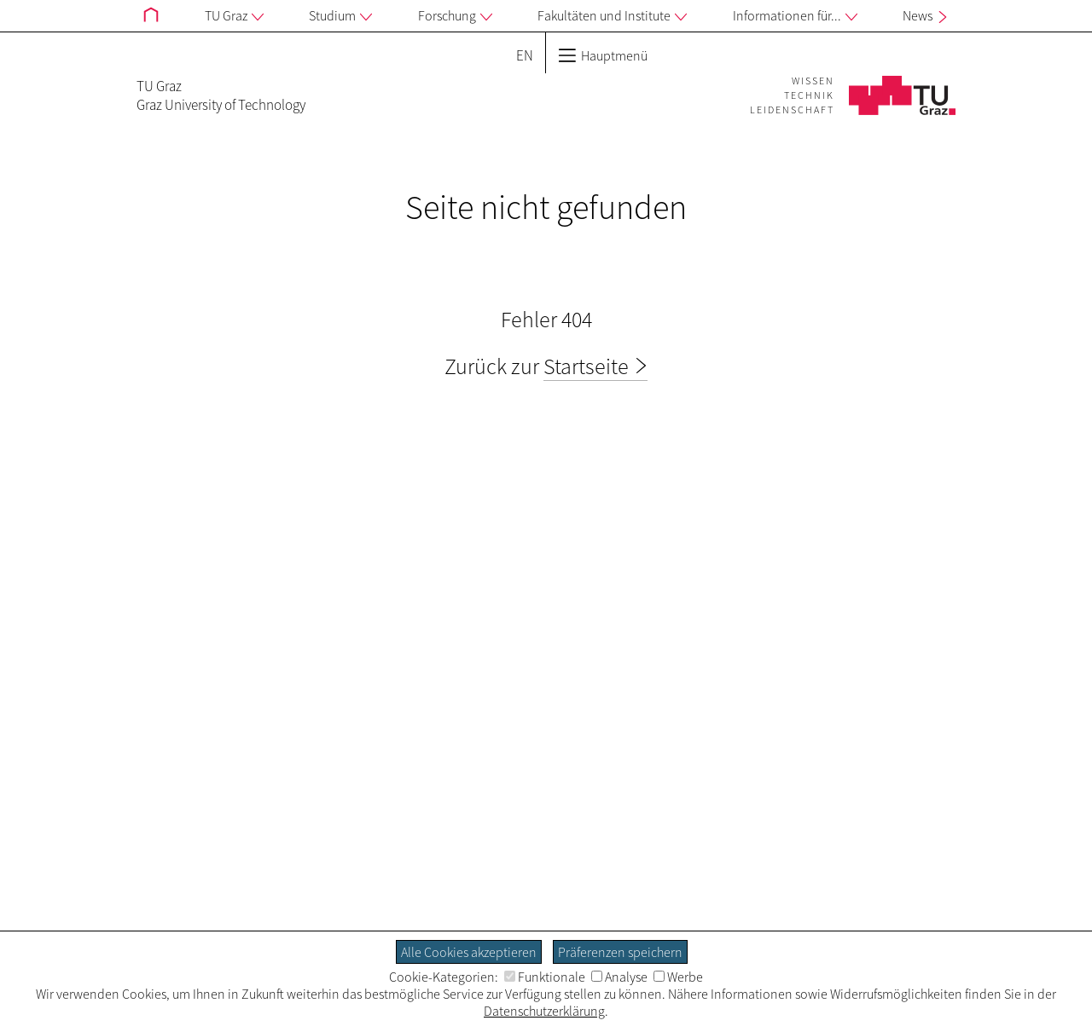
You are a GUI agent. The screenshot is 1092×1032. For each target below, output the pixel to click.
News (927, 15)
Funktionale (544, 976)
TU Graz (234, 16)
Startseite (586, 366)
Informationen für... (795, 16)
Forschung (455, 16)
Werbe (678, 976)
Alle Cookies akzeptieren (469, 951)
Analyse (619, 976)
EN (524, 55)
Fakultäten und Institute (612, 16)
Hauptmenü (603, 55)
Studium (340, 16)
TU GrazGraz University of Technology (220, 95)
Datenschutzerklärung (544, 1010)
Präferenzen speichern (620, 951)
